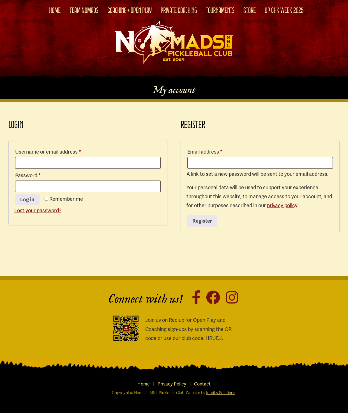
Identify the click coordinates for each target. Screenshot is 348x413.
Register (202, 221)
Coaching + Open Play (129, 10)
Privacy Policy (172, 384)
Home (55, 10)
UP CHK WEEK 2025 (284, 10)
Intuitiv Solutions (220, 393)
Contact (202, 384)
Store (249, 10)
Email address (215, 151)
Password (38, 174)
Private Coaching (179, 10)
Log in (27, 200)
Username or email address (58, 151)
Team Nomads (84, 10)
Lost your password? (37, 210)
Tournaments (220, 10)
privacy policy (282, 205)
